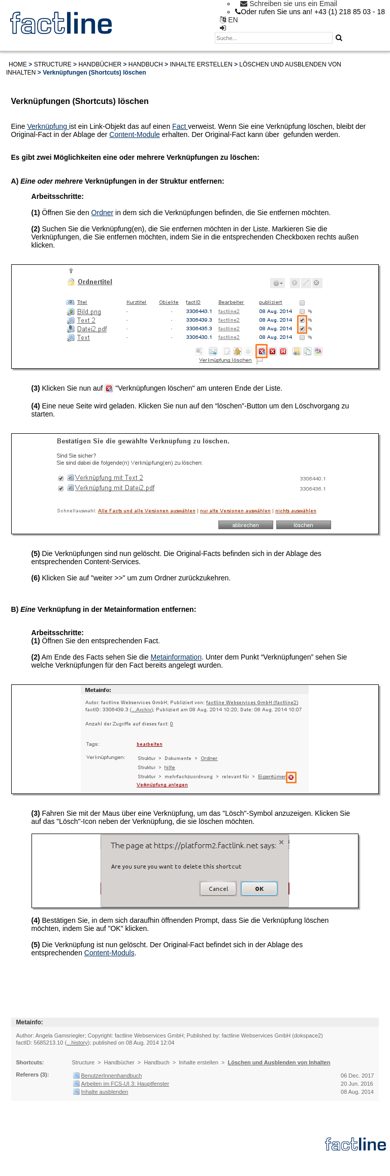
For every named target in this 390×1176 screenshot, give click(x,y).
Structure (53, 64)
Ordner (102, 213)
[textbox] (274, 38)
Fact (180, 126)
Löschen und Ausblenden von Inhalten (279, 1062)
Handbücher (99, 64)
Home (18, 64)
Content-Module (134, 134)
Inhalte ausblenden (104, 1092)
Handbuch (145, 64)
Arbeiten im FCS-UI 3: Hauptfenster (125, 1084)
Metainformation (176, 657)
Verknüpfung (48, 126)
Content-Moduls (109, 953)
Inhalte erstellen (201, 64)
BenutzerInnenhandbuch (111, 1076)
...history (77, 1043)
